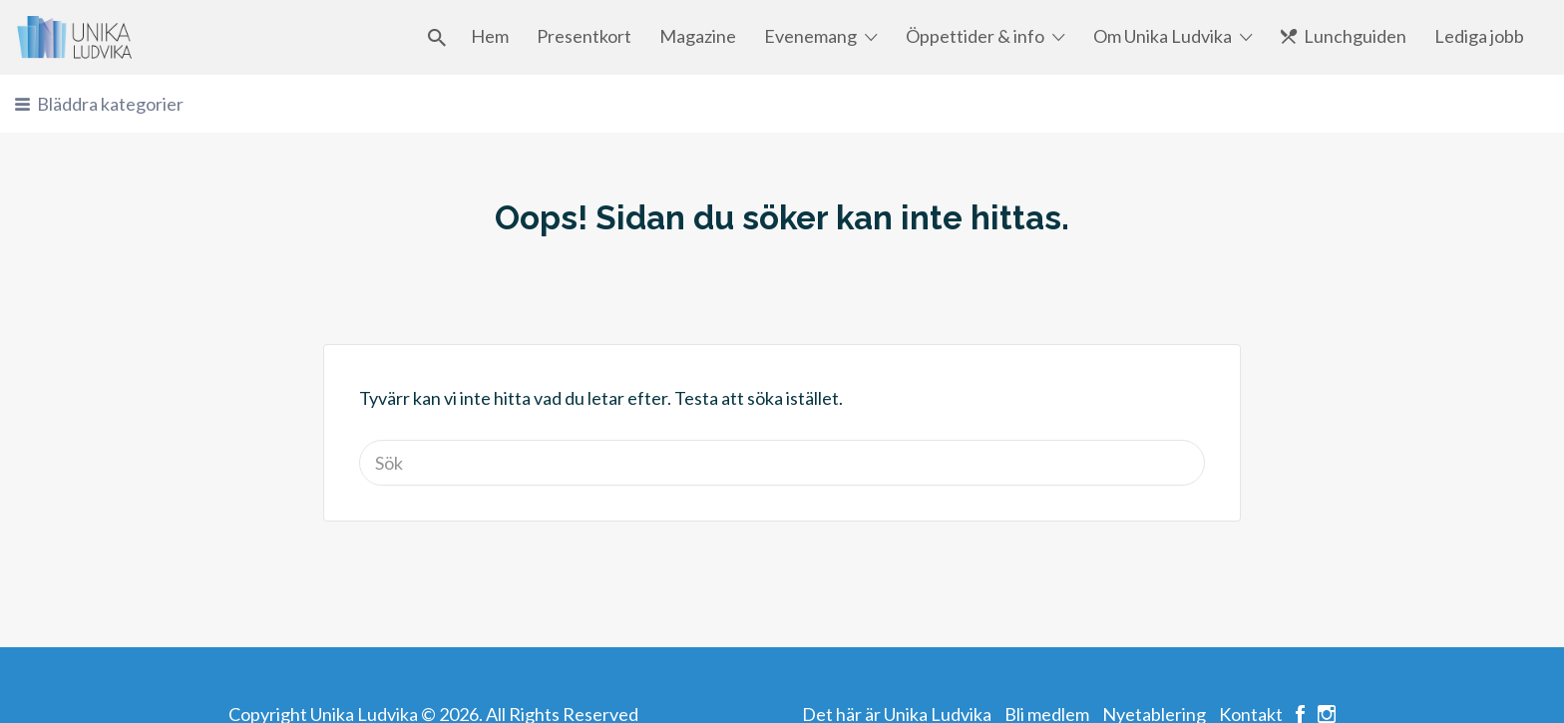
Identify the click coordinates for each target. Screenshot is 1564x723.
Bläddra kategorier (110, 104)
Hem (490, 36)
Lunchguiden (1355, 36)
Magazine (697, 36)
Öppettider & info (975, 36)
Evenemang (810, 36)
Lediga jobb (1479, 36)
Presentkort (584, 36)
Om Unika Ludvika (1162, 36)
